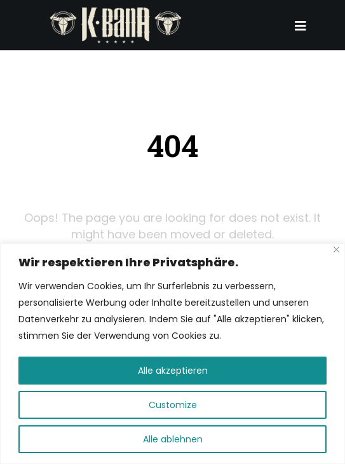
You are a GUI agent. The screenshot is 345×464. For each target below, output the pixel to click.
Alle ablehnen (173, 439)
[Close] (336, 249)
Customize (173, 405)
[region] (172, 353)
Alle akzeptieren (173, 370)
